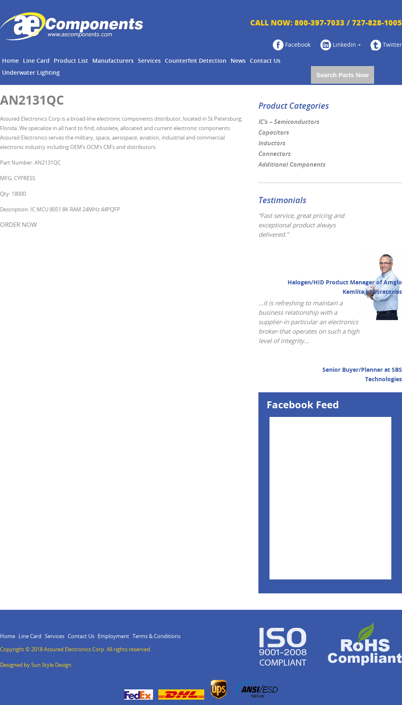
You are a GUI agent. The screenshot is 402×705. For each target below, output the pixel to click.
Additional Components (292, 164)
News (238, 60)
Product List (71, 60)
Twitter (386, 44)
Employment (113, 636)
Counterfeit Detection (195, 60)
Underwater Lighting (31, 72)
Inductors (272, 143)
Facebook (292, 44)
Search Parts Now (342, 74)
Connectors (274, 154)
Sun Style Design (51, 665)
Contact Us (265, 60)
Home (10, 60)
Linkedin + (340, 44)
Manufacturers (113, 60)
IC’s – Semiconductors (289, 122)
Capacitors (273, 132)
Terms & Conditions (156, 636)
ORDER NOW (18, 225)
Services (149, 60)
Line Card (36, 60)
